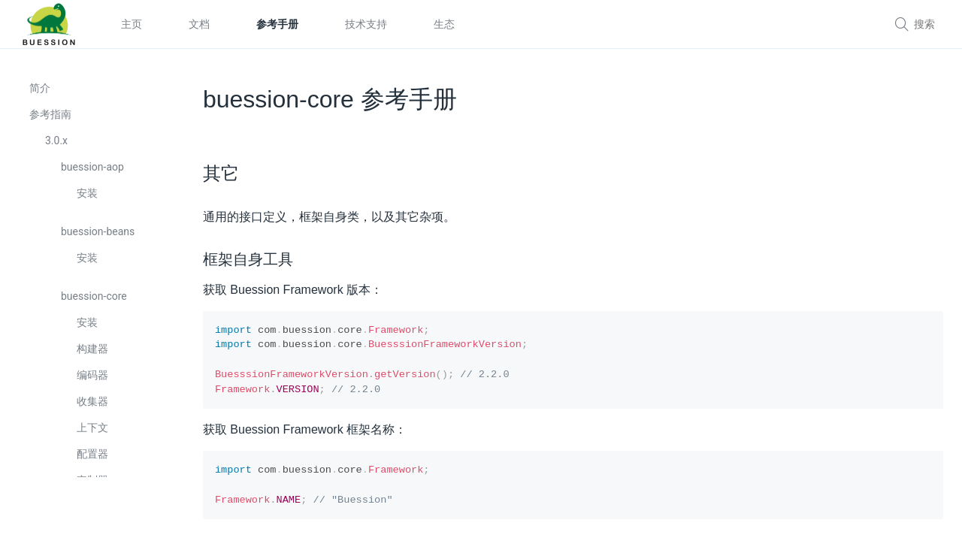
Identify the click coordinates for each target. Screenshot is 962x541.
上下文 (93, 431)
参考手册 (277, 24)
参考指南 (51, 118)
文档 (199, 24)
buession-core (95, 300)
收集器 (93, 405)
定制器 (93, 484)
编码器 (93, 379)
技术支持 (366, 24)
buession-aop (93, 171)
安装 (87, 197)
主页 (131, 24)
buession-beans (98, 235)
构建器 (93, 352)
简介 (40, 92)
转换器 (93, 510)
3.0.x (57, 144)
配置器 (93, 458)
